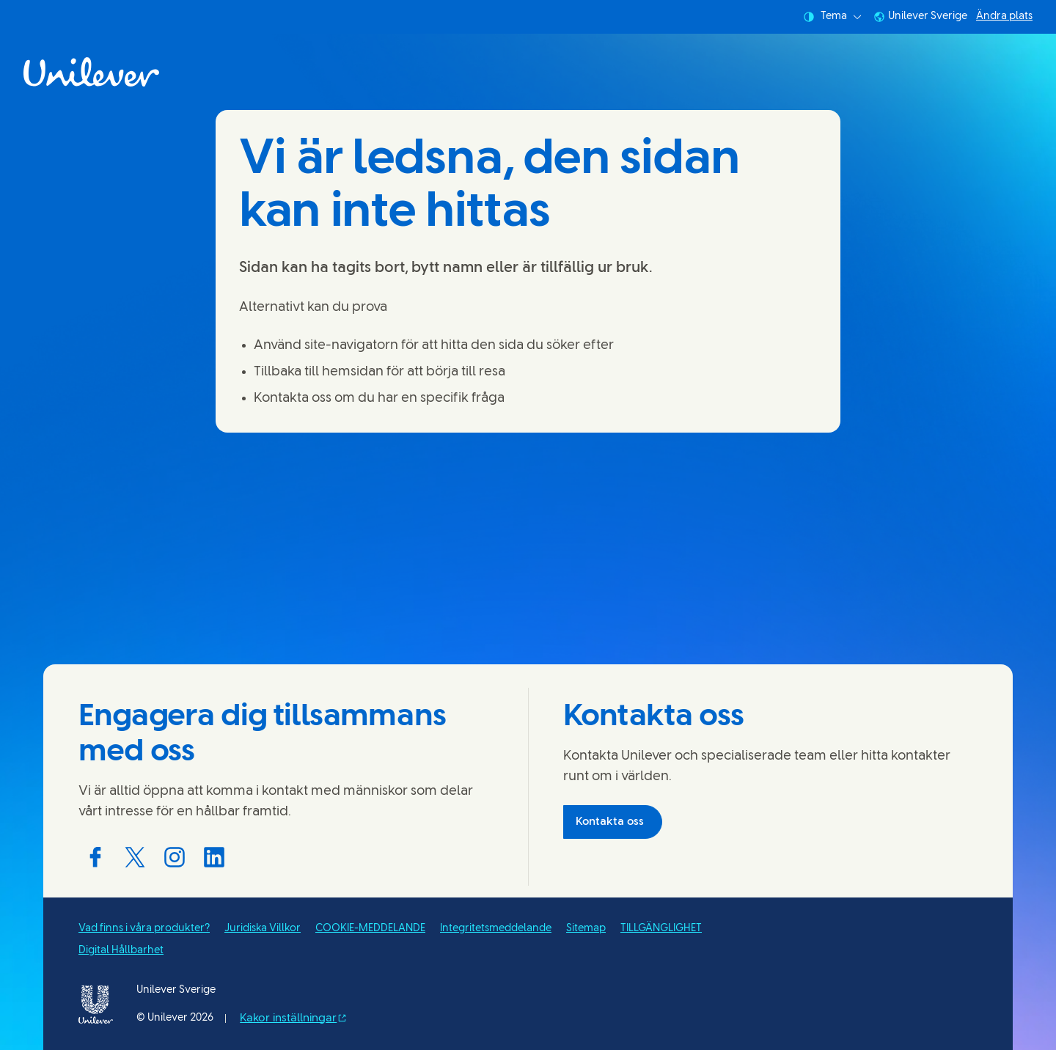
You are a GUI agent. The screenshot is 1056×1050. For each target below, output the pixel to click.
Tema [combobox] (832, 17)
